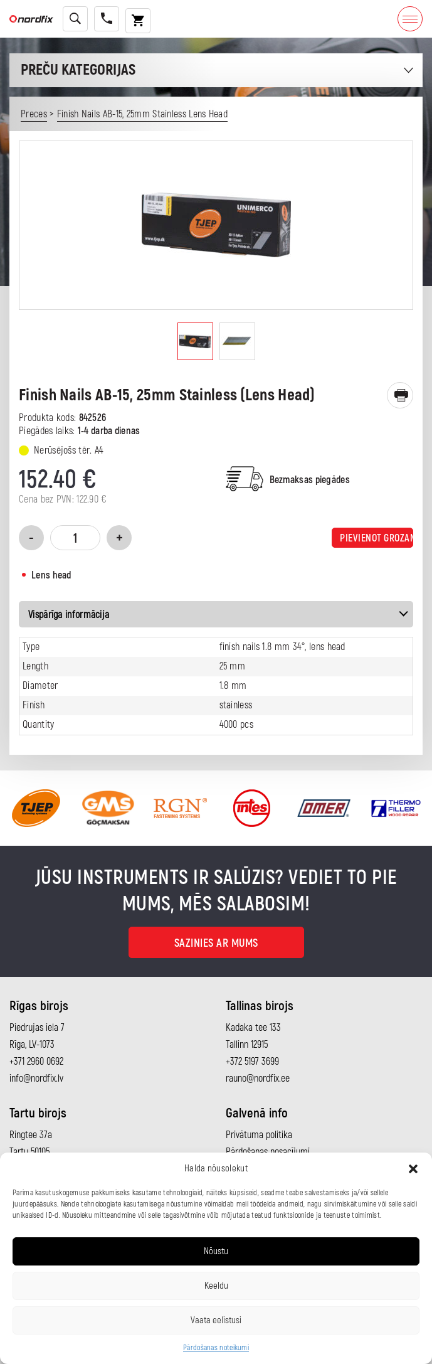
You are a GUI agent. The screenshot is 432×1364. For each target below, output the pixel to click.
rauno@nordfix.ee (258, 1078)
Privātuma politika (259, 1135)
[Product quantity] (75, 537)
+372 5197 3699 (252, 1061)
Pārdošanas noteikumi (216, 1348)
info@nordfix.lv (36, 1078)
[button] (413, 1169)
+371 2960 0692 (36, 1061)
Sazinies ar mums (216, 943)
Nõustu (216, 1251)
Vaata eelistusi (216, 1320)
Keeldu (216, 1286)
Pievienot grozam (376, 538)
